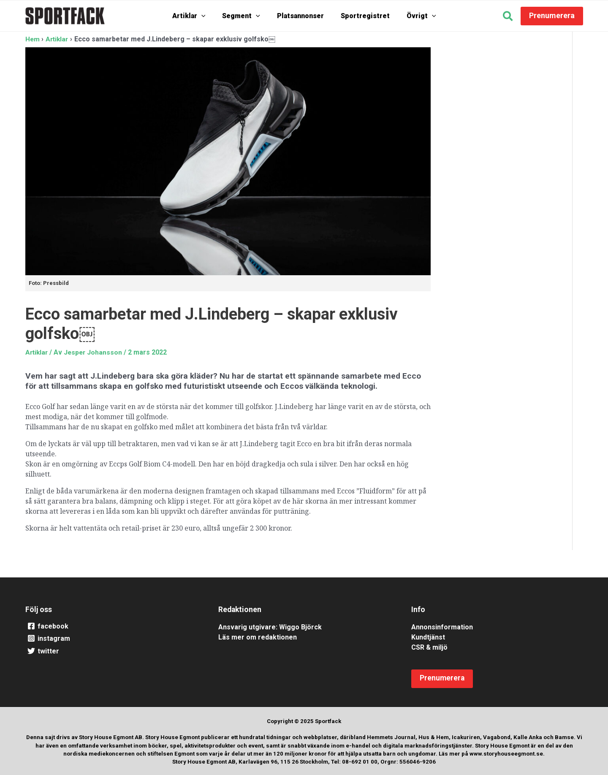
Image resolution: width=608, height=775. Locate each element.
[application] (210, 16)
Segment (245, 16)
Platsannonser (300, 16)
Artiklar (197, 16)
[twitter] (111, 651)
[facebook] (111, 626)
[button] (508, 17)
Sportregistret (361, 16)
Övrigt (413, 16)
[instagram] (111, 638)
